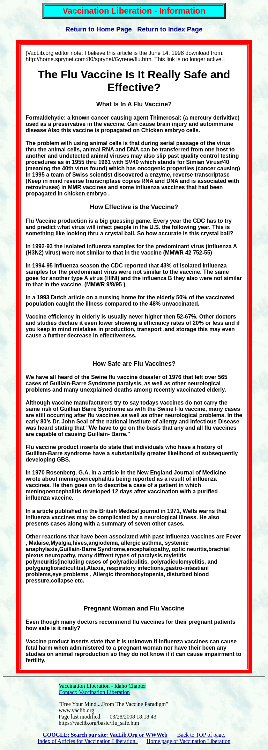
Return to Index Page (169, 29)
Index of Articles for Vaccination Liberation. (88, 741)
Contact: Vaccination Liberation (94, 692)
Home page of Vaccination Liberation (189, 741)
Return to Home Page (99, 29)
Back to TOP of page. (201, 735)
